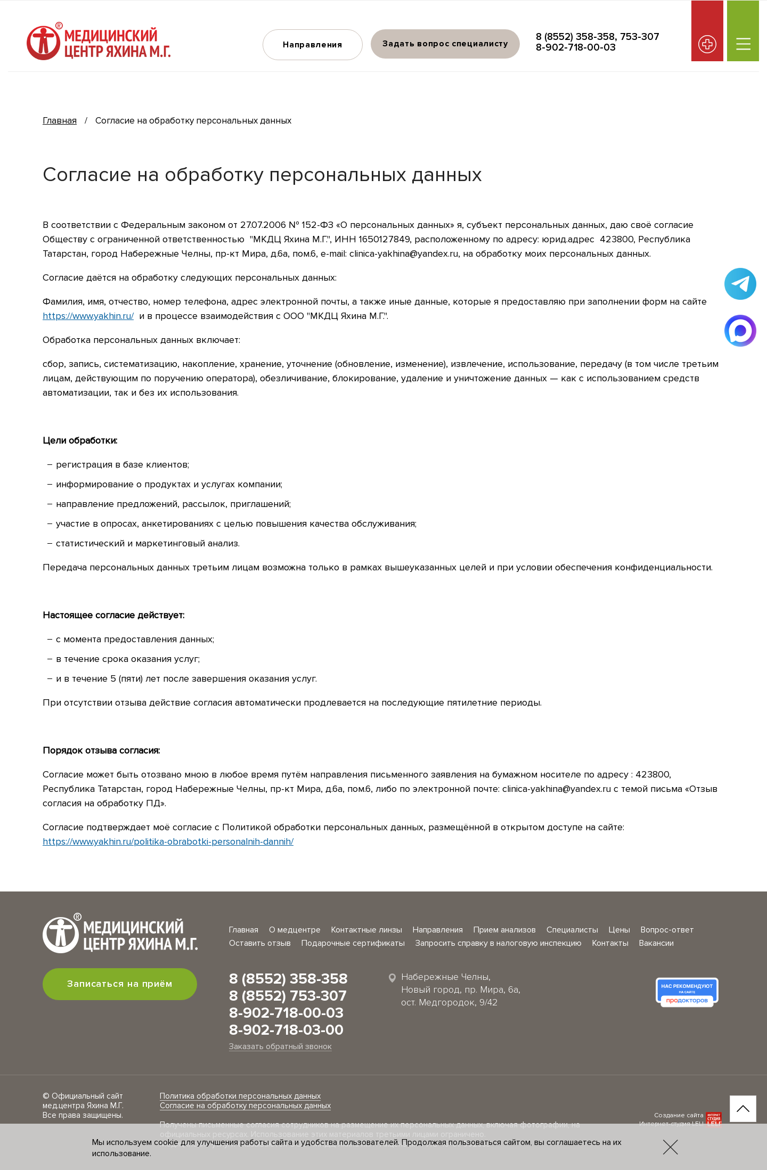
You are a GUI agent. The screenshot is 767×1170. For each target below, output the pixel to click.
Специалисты (572, 929)
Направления (312, 44)
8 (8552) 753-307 (288, 996)
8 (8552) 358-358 (575, 37)
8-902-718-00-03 (576, 48)
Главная (60, 120)
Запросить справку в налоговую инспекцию (498, 943)
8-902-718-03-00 (286, 1030)
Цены (619, 929)
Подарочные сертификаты (353, 943)
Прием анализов (505, 929)
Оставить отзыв (260, 943)
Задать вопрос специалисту (445, 43)
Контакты (610, 943)
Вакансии (656, 943)
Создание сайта (679, 1115)
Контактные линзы (366, 929)
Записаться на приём (120, 983)
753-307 (639, 37)
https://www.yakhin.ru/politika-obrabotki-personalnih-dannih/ (168, 841)
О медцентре (295, 929)
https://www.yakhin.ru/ (88, 316)
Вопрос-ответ (667, 929)
